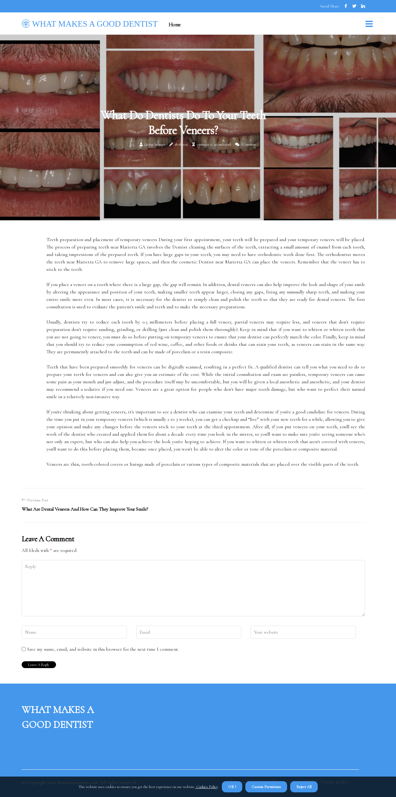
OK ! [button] (232, 786)
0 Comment (248, 144)
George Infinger (155, 144)
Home (175, 24)
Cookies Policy (206, 786)
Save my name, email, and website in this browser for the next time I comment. (103, 649)
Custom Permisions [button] (266, 786)
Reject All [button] (304, 786)
